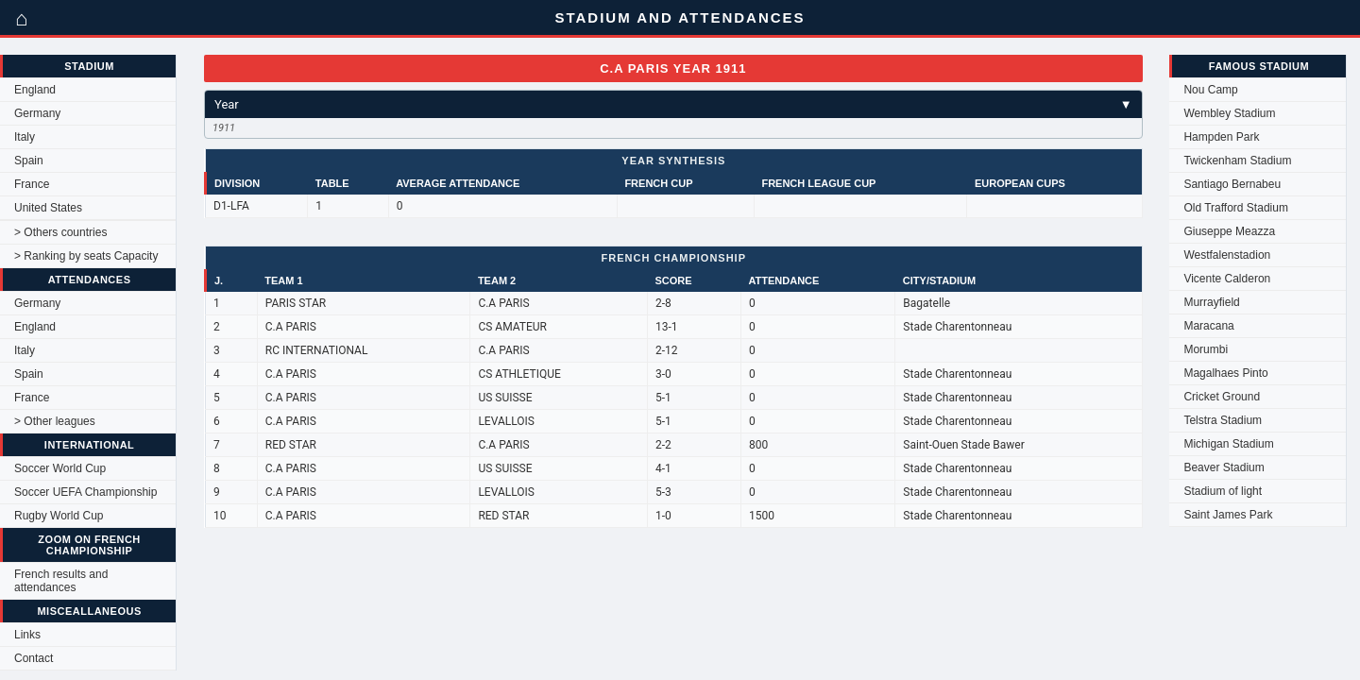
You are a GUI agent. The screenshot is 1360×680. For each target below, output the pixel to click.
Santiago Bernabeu (1232, 184)
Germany (37, 113)
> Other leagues (54, 421)
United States (48, 207)
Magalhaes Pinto (1225, 373)
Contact (33, 658)
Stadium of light (1222, 491)
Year (673, 104)
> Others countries (60, 232)
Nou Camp (1210, 89)
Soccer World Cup (60, 468)
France (31, 184)
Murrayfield (1211, 302)
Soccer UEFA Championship (85, 492)
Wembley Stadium (1229, 113)
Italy (24, 137)
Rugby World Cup (59, 515)
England (35, 89)
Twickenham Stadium (1237, 160)
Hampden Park (1221, 137)
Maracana (1208, 325)
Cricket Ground (1221, 396)
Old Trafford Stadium (1235, 207)
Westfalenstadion (1226, 255)
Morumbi (1205, 349)
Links (27, 634)
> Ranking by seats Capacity (86, 256)
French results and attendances (61, 581)
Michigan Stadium (1228, 443)
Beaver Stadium (1223, 467)
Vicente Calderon (1226, 278)
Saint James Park (1227, 514)
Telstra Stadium (1222, 420)
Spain (28, 160)
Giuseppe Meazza (1229, 231)
